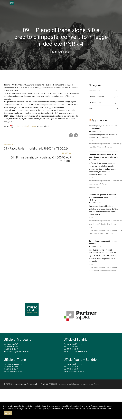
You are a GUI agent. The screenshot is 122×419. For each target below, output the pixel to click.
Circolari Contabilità (97, 96)
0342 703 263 (12, 371)
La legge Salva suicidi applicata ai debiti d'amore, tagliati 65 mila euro (103, 157)
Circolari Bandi (95, 91)
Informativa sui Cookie (90, 388)
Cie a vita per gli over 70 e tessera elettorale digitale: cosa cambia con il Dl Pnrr (103, 201)
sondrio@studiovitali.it (78, 355)
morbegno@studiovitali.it (19, 355)
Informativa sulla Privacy (69, 388)
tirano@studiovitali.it (17, 376)
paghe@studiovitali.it (77, 376)
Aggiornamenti (100, 120)
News (91, 108)
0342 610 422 (12, 351)
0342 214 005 (72, 351)
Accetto (8, 413)
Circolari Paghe (95, 102)
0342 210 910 (72, 371)
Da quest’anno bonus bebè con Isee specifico (102, 246)
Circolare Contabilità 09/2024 (25, 126)
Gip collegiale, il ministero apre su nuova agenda (103, 127)
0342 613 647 (12, 353)
